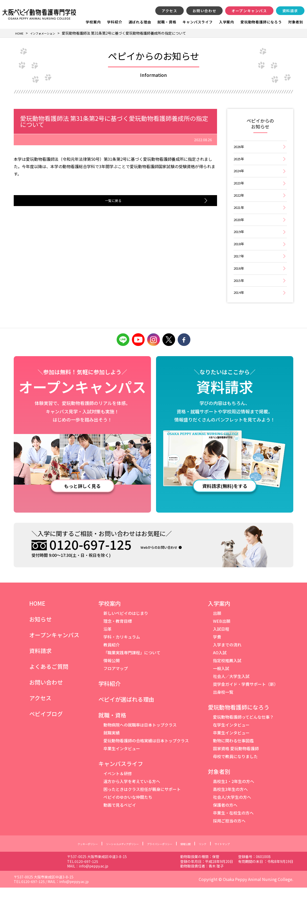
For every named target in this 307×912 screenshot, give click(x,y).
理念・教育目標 (117, 646)
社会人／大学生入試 (231, 701)
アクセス (169, 10)
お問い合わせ (205, 10)
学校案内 (93, 21)
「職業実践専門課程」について (131, 677)
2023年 (239, 190)
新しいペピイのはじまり (125, 638)
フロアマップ (115, 693)
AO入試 (220, 677)
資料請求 (290, 10)
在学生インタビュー (231, 749)
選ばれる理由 (140, 21)
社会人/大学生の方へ (232, 822)
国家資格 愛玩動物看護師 (236, 773)
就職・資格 (166, 21)
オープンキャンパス (249, 10)
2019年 (239, 246)
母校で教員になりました (235, 781)
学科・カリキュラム (121, 661)
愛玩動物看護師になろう (261, 21)
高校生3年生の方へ (230, 814)
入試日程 (221, 653)
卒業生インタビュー (121, 773)
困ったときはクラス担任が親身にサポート (142, 814)
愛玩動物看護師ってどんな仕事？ (243, 742)
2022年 (239, 204)
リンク (217, 868)
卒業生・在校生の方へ (233, 837)
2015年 (239, 302)
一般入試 (221, 693)
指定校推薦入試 (227, 685)
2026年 (239, 148)
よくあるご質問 (48, 691)
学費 (217, 661)
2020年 (239, 232)
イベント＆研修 (117, 798)
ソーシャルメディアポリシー (115, 868)
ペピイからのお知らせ (260, 124)
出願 (217, 638)
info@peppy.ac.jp (134, 890)
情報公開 (111, 685)
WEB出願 (221, 646)
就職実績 (111, 757)
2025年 (239, 162)
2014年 (239, 316)
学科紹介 (114, 21)
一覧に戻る (111, 201)
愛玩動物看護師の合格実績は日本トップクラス (146, 765)
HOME (37, 628)
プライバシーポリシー (163, 868)
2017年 (239, 274)
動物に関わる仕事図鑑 (233, 765)
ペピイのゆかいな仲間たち (127, 822)
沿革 (107, 653)
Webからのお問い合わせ (169, 571)
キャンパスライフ (197, 21)
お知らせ (40, 644)
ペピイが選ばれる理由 (126, 724)
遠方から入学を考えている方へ (131, 806)
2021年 (239, 218)
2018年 (239, 260)
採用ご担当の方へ (229, 845)
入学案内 (226, 21)
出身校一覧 (223, 717)
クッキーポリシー (69, 868)
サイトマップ (241, 868)
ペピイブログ (46, 738)
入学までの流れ (227, 669)
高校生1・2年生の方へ (233, 806)
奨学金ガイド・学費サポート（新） (245, 709)
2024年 (239, 176)
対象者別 (295, 21)
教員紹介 (111, 669)
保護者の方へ (225, 830)
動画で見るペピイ (119, 830)
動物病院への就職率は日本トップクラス (140, 749)
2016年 (239, 288)
